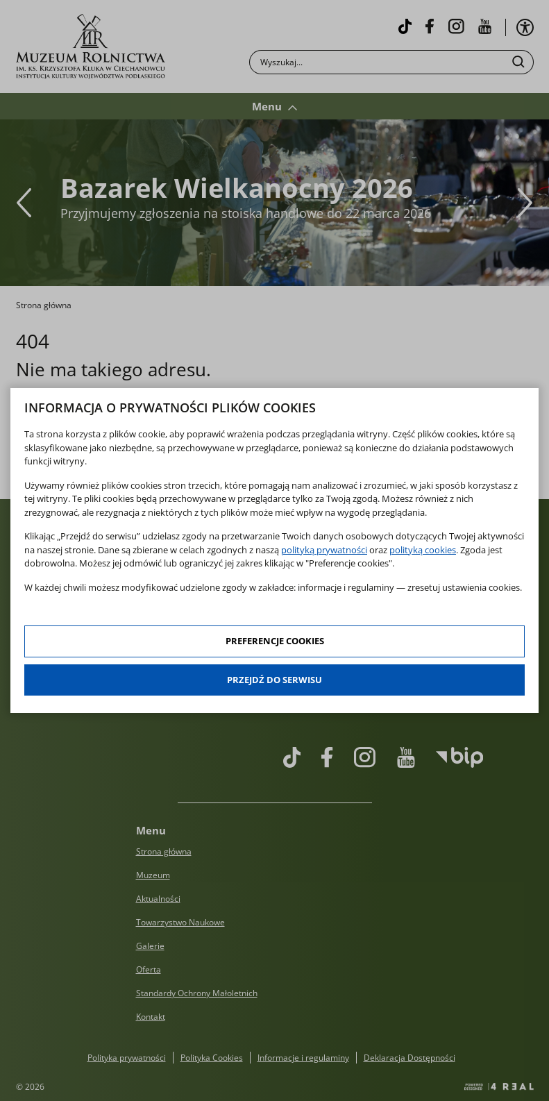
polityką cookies (422, 550)
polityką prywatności (324, 550)
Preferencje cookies (275, 640)
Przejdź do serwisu (274, 679)
